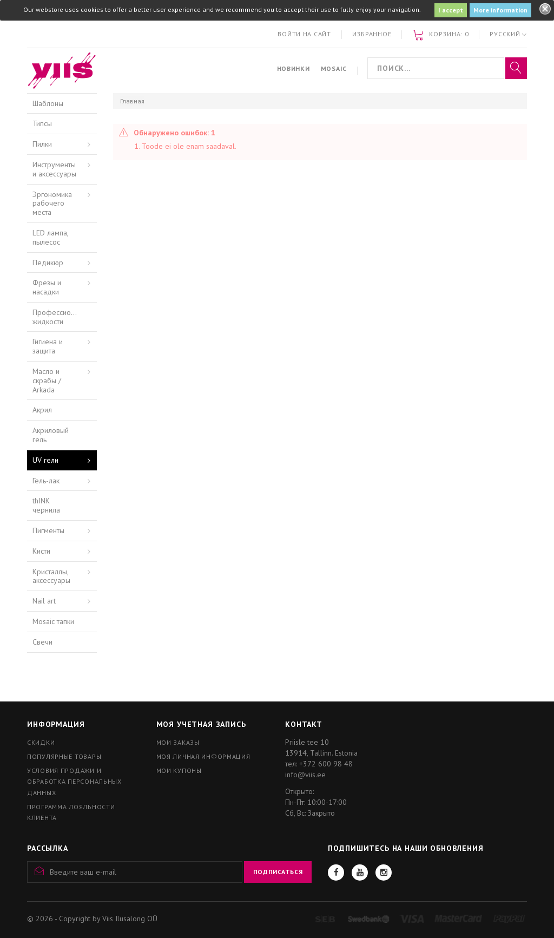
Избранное (371, 34)
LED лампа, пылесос (50, 237)
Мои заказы (178, 742)
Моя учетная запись (201, 724)
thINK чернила (46, 505)
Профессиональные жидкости (64, 316)
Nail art (44, 601)
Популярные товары (64, 756)
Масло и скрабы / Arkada (46, 380)
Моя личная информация (203, 756)
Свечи (42, 642)
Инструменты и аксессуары (54, 169)
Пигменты (48, 530)
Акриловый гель (50, 434)
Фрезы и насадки (46, 287)
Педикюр (47, 262)
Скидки (41, 742)
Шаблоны (47, 103)
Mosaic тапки (53, 621)
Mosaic (334, 68)
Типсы (42, 123)
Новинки (293, 68)
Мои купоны (179, 770)
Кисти (41, 551)
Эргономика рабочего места (52, 203)
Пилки (42, 144)
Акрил (42, 410)
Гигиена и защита (47, 346)
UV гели (45, 460)
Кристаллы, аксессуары (51, 576)
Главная (132, 101)
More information (500, 10)
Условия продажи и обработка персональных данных (74, 781)
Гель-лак (46, 481)
